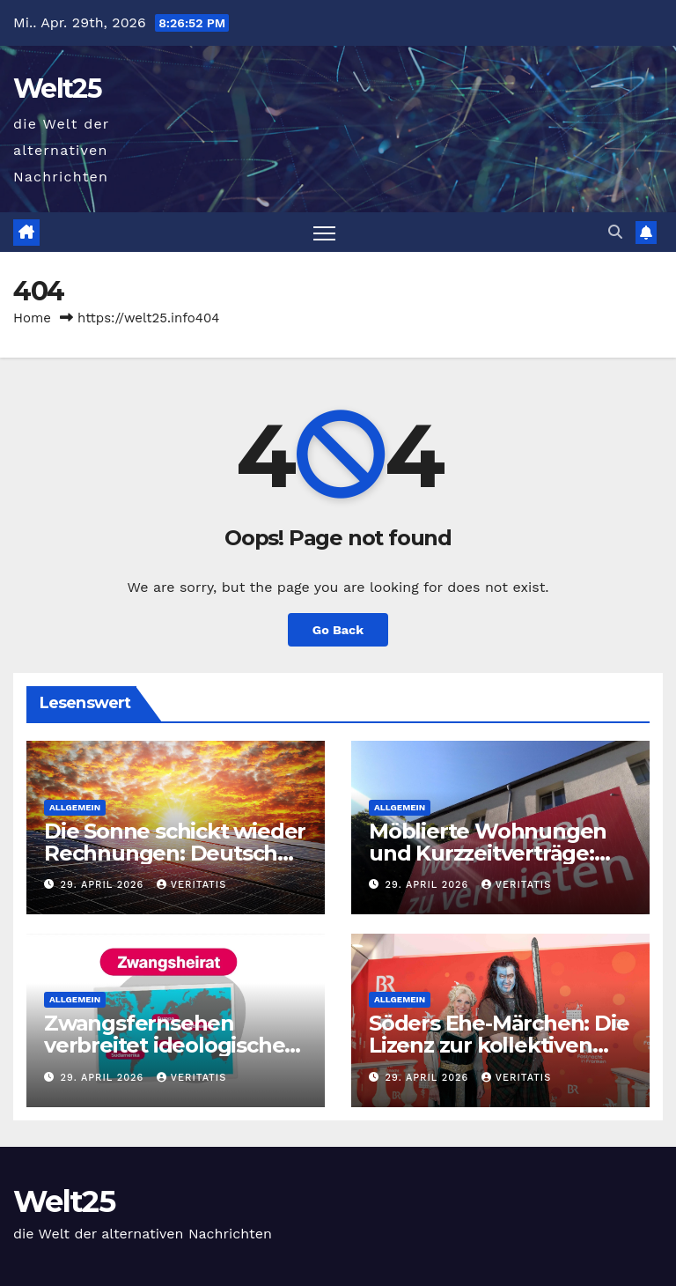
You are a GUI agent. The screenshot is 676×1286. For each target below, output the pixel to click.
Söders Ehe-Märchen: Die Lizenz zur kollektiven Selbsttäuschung (498, 1045)
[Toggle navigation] (324, 232)
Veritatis (191, 885)
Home (32, 318)
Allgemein (74, 807)
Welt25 (57, 88)
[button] (615, 232)
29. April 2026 (104, 885)
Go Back (338, 630)
